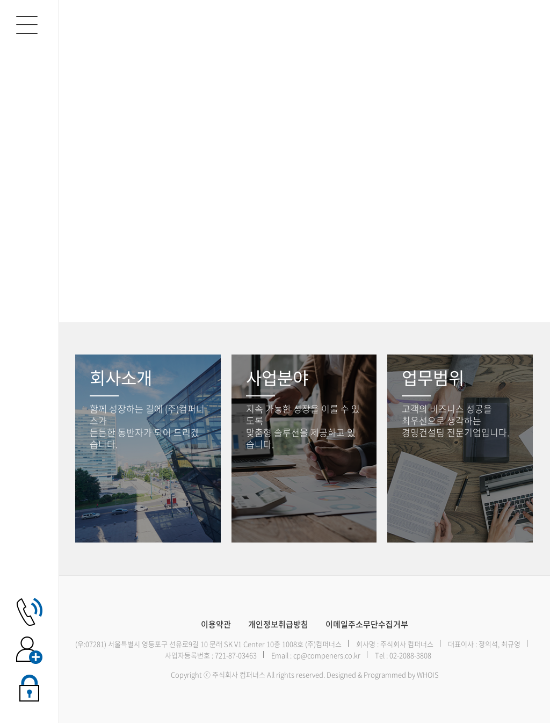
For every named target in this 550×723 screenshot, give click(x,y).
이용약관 (216, 624)
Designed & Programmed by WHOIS (383, 674)
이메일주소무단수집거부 (366, 624)
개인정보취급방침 (278, 624)
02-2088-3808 (410, 655)
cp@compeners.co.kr (326, 655)
